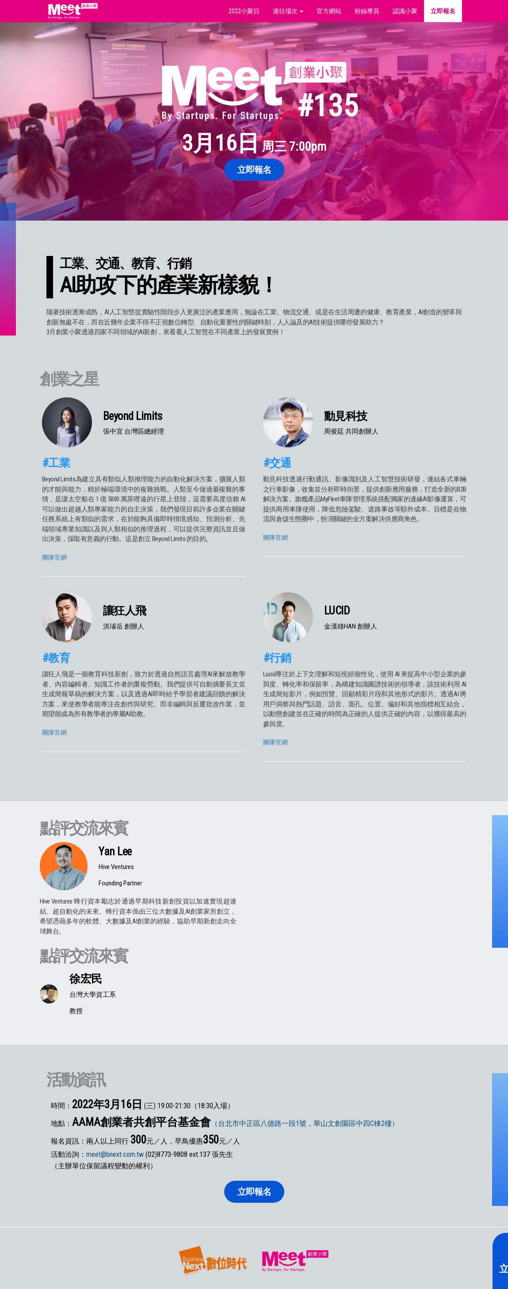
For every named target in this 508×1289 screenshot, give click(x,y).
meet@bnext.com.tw (115, 1154)
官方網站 (329, 11)
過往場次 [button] (288, 11)
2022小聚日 (244, 11)
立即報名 (443, 11)
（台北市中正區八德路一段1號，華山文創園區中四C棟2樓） (305, 1123)
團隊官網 (54, 557)
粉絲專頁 (367, 11)
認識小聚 (405, 11)
